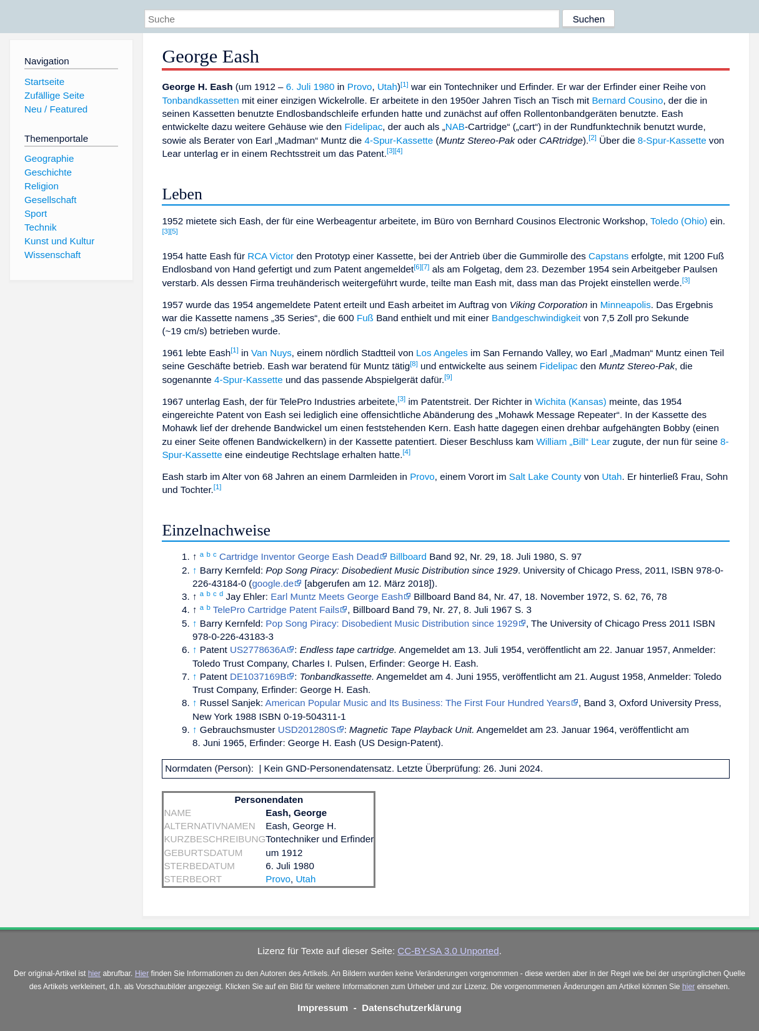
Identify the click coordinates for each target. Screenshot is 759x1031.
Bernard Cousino (627, 100)
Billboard (408, 556)
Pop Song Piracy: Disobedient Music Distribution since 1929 (391, 623)
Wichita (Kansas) (571, 401)
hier (94, 973)
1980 (324, 86)
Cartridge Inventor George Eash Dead (299, 556)
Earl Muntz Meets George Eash (336, 596)
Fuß (365, 317)
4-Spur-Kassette (399, 140)
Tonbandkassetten (200, 100)
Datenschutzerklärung (412, 1007)
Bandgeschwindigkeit (536, 317)
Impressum (322, 1007)
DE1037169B (258, 676)
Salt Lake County (545, 476)
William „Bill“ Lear (573, 441)
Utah (387, 86)
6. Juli (298, 86)
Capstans (608, 256)
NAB (455, 126)
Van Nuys (271, 352)
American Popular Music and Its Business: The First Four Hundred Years (417, 702)
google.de (273, 583)
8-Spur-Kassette (672, 140)
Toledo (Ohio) (678, 221)
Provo (359, 86)
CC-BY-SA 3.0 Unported (448, 950)
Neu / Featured (55, 109)
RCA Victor (270, 256)
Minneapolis (625, 304)
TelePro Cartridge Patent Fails (276, 609)
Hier (142, 973)
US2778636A (258, 649)
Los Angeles (442, 352)
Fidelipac (363, 126)
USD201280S (307, 729)
